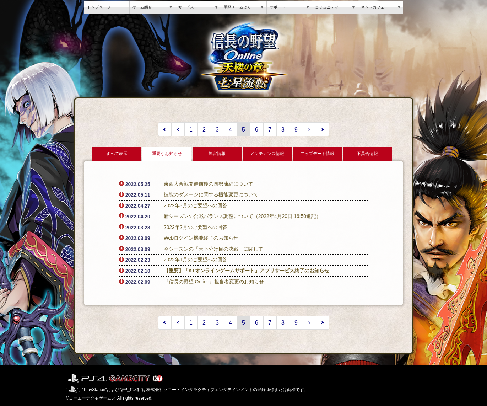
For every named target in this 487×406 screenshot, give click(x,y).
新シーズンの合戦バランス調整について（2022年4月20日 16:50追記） (242, 216)
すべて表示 (117, 153)
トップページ (98, 7)
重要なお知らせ (167, 153)
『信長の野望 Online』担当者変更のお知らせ (214, 281)
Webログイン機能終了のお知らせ (201, 238)
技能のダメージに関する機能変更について (211, 194)
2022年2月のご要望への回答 (195, 227)
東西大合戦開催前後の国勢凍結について (208, 184)
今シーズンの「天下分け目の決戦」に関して (213, 249)
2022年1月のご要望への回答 (195, 259)
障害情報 (217, 153)
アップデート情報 (317, 153)
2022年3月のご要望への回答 (195, 205)
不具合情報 (367, 153)
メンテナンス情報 (267, 153)
